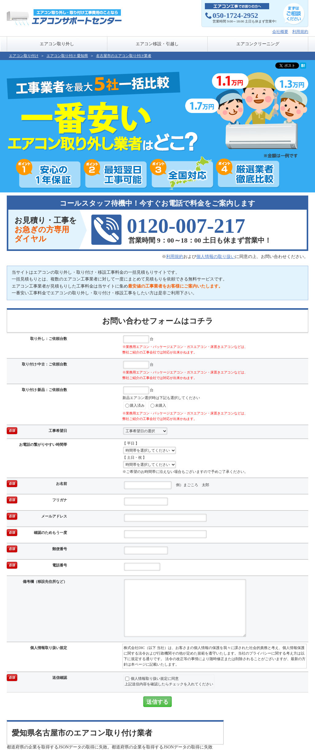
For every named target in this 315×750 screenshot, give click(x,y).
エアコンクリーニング (257, 44)
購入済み (135, 405)
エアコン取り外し (57, 44)
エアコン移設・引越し (157, 44)
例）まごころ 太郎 (166, 485)
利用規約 (300, 31)
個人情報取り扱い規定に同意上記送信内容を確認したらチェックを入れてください (169, 681)
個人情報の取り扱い (215, 256)
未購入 (158, 405)
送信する (157, 702)
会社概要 (280, 31)
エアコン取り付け (23, 56)
